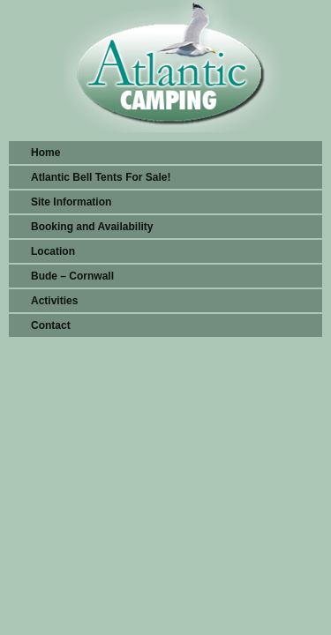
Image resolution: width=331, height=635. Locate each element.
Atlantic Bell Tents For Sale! (100, 177)
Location (53, 251)
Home (45, 152)
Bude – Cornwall (72, 276)
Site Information (71, 202)
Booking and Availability (92, 226)
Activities (54, 301)
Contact (51, 325)
